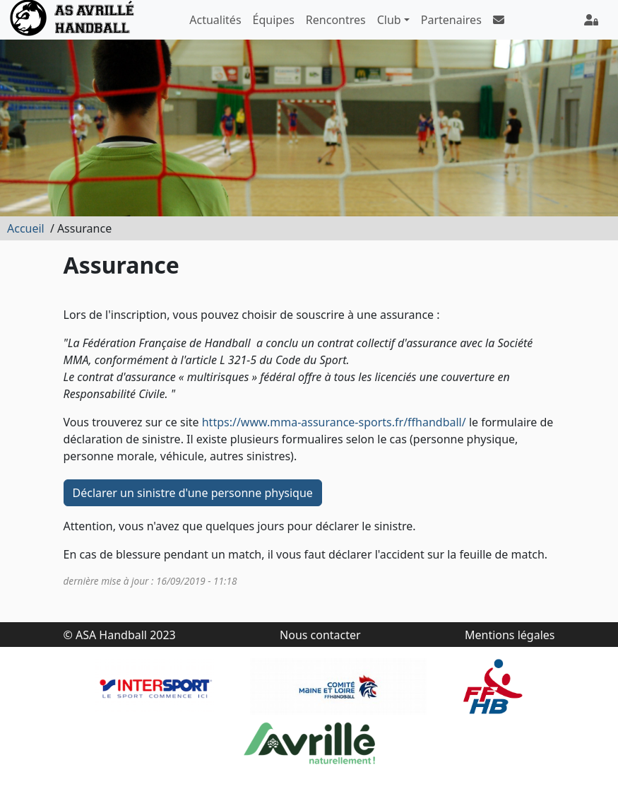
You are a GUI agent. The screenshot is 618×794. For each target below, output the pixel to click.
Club (389, 20)
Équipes (274, 20)
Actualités (215, 20)
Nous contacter (320, 635)
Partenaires (451, 20)
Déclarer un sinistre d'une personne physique (193, 493)
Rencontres (336, 20)
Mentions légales (510, 635)
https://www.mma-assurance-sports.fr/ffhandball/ (334, 422)
